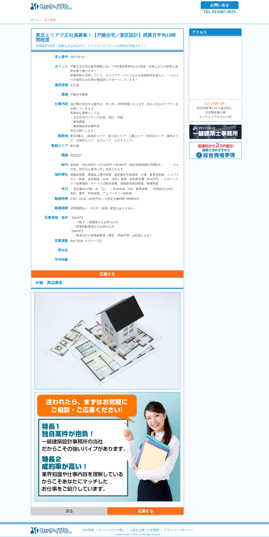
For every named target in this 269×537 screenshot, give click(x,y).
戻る (69, 511)
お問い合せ (219, 5)
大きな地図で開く (215, 103)
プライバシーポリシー (178, 530)
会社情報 (88, 530)
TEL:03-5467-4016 (220, 12)
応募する (107, 274)
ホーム (34, 19)
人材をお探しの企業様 (144, 530)
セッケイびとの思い (112, 530)
